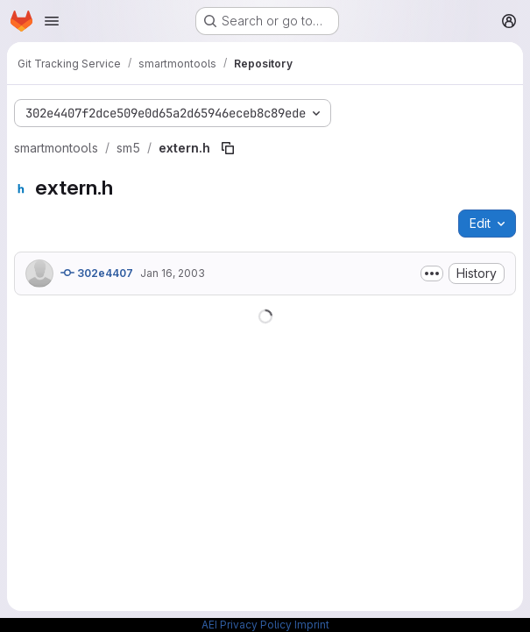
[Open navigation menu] (52, 21)
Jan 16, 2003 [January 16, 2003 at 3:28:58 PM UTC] (172, 273)
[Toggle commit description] (431, 273)
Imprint (311, 624)
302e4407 (96, 273)
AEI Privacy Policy (246, 624)
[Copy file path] (228, 148)
